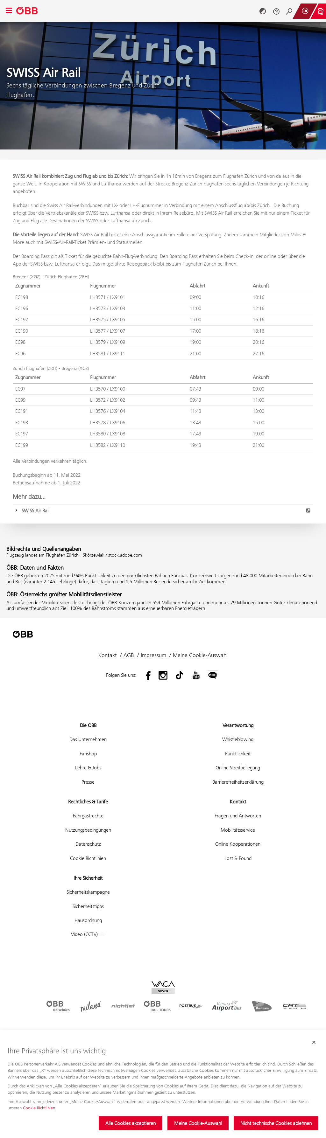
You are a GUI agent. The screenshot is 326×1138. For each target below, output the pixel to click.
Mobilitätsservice (238, 830)
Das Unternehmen (88, 739)
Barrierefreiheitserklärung (238, 782)
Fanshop (88, 754)
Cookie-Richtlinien (39, 1107)
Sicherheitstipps (88, 906)
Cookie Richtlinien (88, 858)
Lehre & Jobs (88, 768)
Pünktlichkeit (238, 754)
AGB (129, 655)
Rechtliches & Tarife (88, 802)
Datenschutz (88, 844)
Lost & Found (238, 858)
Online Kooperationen (237, 844)
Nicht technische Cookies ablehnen (276, 1123)
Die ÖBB (88, 725)
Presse (88, 782)
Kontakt (107, 655)
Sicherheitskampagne (88, 892)
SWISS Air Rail (166, 510)
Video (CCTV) (88, 934)
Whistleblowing (237, 739)
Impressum (153, 655)
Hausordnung (88, 920)
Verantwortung (238, 725)
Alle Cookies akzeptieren (130, 1123)
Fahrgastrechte (88, 816)
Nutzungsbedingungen (88, 830)
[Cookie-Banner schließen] (313, 1042)
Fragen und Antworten (238, 816)
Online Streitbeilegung (238, 768)
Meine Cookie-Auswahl (198, 1123)
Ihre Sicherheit (88, 878)
